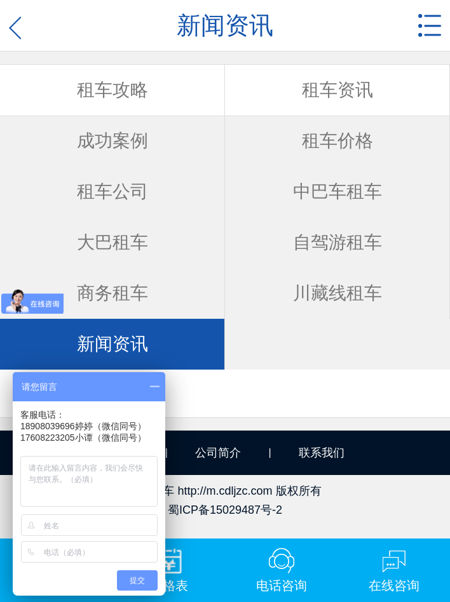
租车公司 (112, 191)
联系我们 (321, 452)
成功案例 (112, 140)
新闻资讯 (112, 344)
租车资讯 (337, 90)
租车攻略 (112, 90)
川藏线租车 (337, 293)
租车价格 (337, 140)
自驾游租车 (337, 242)
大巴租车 (112, 242)
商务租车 (112, 293)
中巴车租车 (337, 191)
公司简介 (218, 452)
